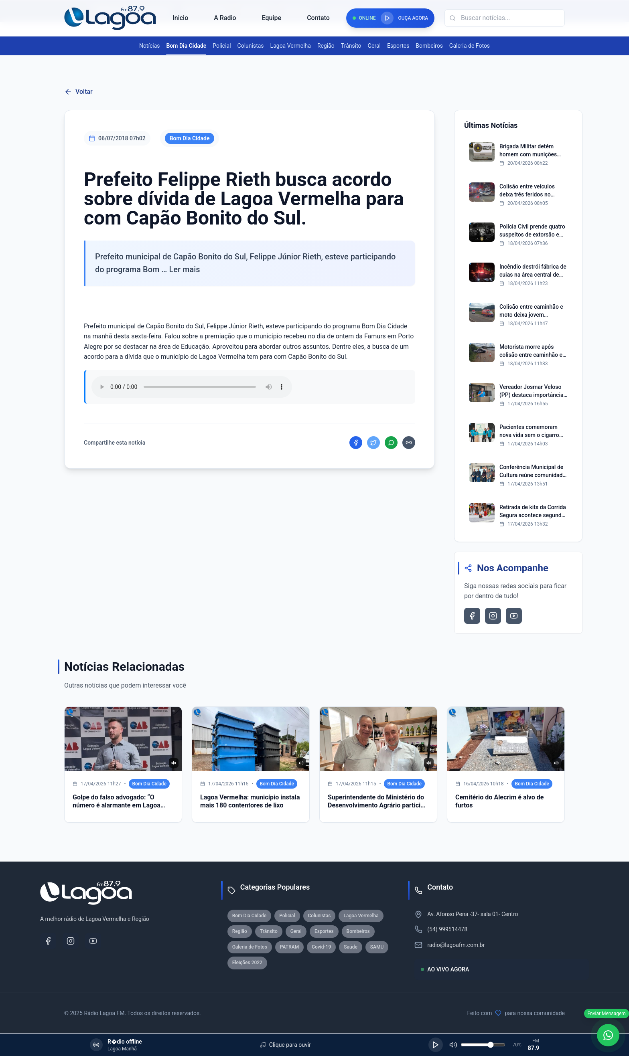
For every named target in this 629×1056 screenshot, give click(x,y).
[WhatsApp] (608, 1035)
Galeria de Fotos (469, 45)
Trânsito (351, 45)
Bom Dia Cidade (186, 46)
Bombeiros (429, 45)
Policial (222, 45)
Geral (374, 45)
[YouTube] (93, 941)
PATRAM (289, 947)
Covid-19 (321, 947)
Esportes (398, 45)
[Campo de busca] (504, 18)
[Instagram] (71, 941)
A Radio (225, 18)
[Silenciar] (453, 1045)
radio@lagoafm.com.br (456, 945)
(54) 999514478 (447, 929)
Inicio (180, 18)
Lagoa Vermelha (290, 45)
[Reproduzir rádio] (387, 18)
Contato (318, 18)
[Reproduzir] (435, 1045)
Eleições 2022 (247, 962)
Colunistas (250, 45)
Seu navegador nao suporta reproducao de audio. (191, 387)
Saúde (350, 947)
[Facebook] (48, 941)
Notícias (149, 45)
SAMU (377, 947)
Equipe (271, 18)
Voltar (78, 92)
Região (326, 45)
